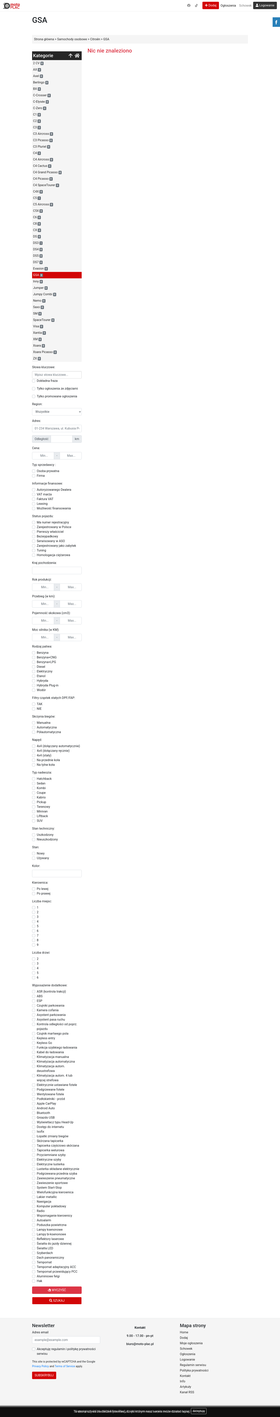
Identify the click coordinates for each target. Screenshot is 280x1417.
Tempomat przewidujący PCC (57, 1271)
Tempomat (44, 1262)
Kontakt (185, 1376)
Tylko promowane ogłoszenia (57, 396)
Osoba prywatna (48, 471)
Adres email (40, 1332)
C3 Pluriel (41, 147)
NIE (39, 709)
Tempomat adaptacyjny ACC (56, 1267)
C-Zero (39, 108)
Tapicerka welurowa (50, 1150)
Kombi (41, 788)
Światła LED (45, 1248)
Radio (41, 1211)
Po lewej (42, 889)
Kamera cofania (48, 1010)
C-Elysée (41, 102)
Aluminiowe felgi (48, 1276)
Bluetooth (43, 1113)
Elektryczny (44, 671)
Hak (39, 1281)
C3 (37, 127)
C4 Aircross (43, 159)
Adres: (36, 421)
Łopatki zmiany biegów (52, 1136)
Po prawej (43, 893)
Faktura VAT (45, 499)
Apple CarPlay (46, 1103)
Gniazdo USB (46, 1117)
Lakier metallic (47, 1197)
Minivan (42, 811)
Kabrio (41, 797)
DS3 (38, 243)
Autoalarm (44, 1220)
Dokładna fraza (47, 381)
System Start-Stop (49, 1187)
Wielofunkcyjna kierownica (55, 1192)
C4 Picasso (43, 179)
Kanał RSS (187, 1392)
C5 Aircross (43, 204)
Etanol (41, 676)
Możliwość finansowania (54, 508)
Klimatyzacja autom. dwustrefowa (51, 1068)
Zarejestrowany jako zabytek (56, 546)
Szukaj (57, 1300)
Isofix (40, 1131)
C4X (38, 192)
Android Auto (46, 1108)
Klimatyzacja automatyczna (56, 1061)
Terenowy (43, 807)
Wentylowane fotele (50, 1094)
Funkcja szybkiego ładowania (57, 1047)
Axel (38, 76)
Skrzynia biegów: (43, 716)
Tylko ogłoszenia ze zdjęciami (57, 388)
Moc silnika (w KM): (45, 630)
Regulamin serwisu (193, 1365)
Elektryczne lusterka (50, 1164)
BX (37, 89)
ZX (37, 358)
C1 (37, 115)
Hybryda (42, 681)
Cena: (36, 448)
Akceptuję (199, 1411)
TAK (39, 704)
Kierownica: (40, 882)
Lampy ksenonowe (50, 1229)
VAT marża (44, 494)
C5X (38, 211)
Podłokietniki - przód (51, 1099)
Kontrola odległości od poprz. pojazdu (57, 1026)
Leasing (42, 504)
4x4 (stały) (44, 755)
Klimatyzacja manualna (53, 1057)
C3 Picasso (43, 140)
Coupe (41, 793)
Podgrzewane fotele (50, 1089)
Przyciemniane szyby (51, 1155)
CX (37, 230)
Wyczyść (57, 1290)
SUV (40, 821)
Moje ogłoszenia (191, 1343)
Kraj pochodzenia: (44, 563)
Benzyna (42, 653)
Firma (41, 476)
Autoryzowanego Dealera (54, 490)
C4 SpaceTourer (46, 185)
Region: (37, 404)
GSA (38, 275)
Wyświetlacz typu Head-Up (55, 1122)
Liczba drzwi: (41, 952)
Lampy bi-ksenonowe (51, 1234)
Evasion (40, 269)
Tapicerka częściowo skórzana (58, 1145)
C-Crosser (42, 95)
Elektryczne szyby (49, 1159)
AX (37, 70)
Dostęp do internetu (50, 1127)
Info (182, 1381)
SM (37, 313)
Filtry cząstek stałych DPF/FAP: (53, 698)
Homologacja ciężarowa (53, 555)
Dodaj (210, 5)
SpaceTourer (43, 320)
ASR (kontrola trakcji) (51, 991)
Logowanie (265, 5)
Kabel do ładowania (50, 1052)
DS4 (38, 249)
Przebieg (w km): (43, 596)
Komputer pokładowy (51, 1206)
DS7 (38, 262)
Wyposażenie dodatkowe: (49, 985)
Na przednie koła (48, 760)
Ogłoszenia (228, 5)
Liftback (42, 816)
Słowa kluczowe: (43, 367)
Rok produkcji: (42, 579)
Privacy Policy (40, 1366)
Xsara (39, 346)
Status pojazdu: (42, 516)
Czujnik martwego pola (52, 1033)
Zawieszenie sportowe (52, 1183)
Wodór (41, 690)
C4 (37, 153)
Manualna (43, 723)
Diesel (41, 667)
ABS (40, 996)
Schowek (245, 5)
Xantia (39, 333)
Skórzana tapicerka (50, 1141)
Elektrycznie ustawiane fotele (57, 1085)
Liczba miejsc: (42, 901)
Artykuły (185, 1387)
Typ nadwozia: (42, 772)
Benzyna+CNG (47, 657)
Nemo (39, 301)
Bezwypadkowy (47, 536)
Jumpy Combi (44, 294)
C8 (37, 224)
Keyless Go (44, 1043)
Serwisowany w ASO (51, 541)
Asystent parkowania (51, 1015)
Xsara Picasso (45, 352)
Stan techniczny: (43, 828)
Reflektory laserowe (50, 1239)
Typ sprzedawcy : (44, 465)
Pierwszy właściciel (50, 532)
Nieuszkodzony (47, 839)
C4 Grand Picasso (47, 172)
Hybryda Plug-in (48, 685)
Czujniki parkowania (50, 1005)
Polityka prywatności (194, 1370)
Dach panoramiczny (50, 1257)
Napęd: (37, 740)
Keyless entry (46, 1038)
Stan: (35, 847)
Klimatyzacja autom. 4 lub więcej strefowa (54, 1078)
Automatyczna (47, 727)
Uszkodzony (45, 835)
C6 (37, 217)
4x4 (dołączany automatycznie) (58, 746)
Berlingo (40, 82)
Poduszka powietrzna (51, 1225)
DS (37, 236)
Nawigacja (44, 1201)
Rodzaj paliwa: (42, 646)
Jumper (40, 288)
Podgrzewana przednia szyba (57, 1173)
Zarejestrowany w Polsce (54, 527)
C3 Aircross (43, 134)
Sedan (41, 783)
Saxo (38, 307)
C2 (37, 121)
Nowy (41, 853)
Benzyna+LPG (46, 662)
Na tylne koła (46, 765)
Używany (43, 858)
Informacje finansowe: (47, 483)
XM (37, 339)
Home (184, 1332)
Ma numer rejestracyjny (53, 522)
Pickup (41, 802)
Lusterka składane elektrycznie (58, 1169)
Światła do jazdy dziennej (54, 1243)
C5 (37, 198)
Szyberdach (45, 1253)
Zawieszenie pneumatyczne (56, 1178)
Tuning (41, 550)
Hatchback (44, 779)
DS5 (38, 256)
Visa (38, 326)
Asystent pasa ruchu (51, 1019)
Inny (38, 281)
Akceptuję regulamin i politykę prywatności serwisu (66, 1351)
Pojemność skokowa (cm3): (51, 613)
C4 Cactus (42, 166)
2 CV (38, 63)
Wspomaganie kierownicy (54, 1215)
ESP (39, 1001)
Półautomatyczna (49, 732)
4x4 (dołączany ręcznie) (53, 751)
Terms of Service (65, 1366)
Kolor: (36, 866)
